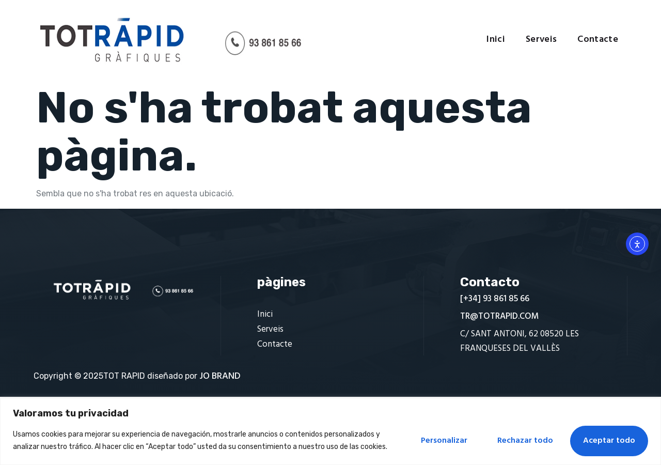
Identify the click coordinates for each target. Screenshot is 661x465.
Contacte (597, 39)
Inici (495, 39)
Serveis (541, 39)
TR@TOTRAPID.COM (499, 316)
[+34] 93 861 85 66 (494, 299)
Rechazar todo (525, 440)
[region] (330, 431)
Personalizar (444, 440)
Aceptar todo (609, 440)
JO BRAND (220, 376)
